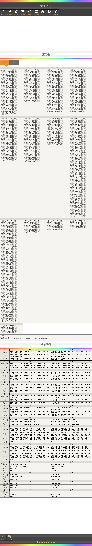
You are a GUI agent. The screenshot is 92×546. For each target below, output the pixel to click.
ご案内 (56, 14)
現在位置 (36, 14)
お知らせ (9, 539)
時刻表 (16, 14)
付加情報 (22, 14)
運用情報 (9, 14)
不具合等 (3, 539)
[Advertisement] (46, 33)
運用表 (29, 14)
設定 (49, 14)
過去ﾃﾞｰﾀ (42, 14)
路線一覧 (3, 14)
